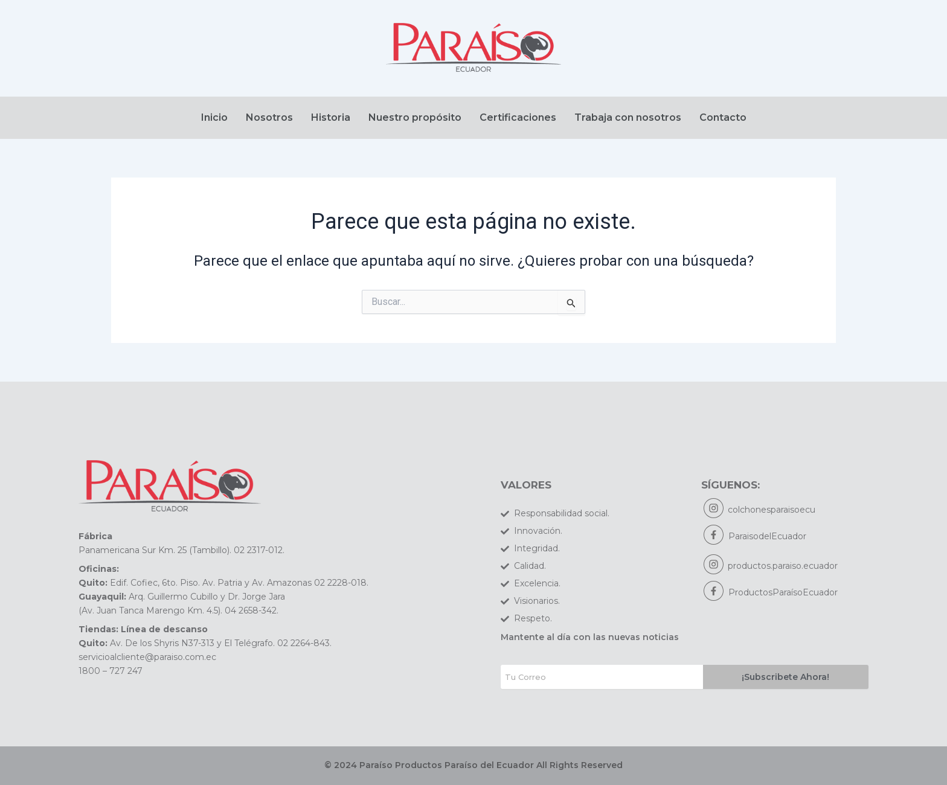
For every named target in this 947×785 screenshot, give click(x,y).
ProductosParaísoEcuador (783, 593)
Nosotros (269, 117)
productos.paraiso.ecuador (783, 566)
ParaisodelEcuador (767, 536)
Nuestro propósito (414, 117)
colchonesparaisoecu (772, 510)
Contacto (722, 117)
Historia (330, 117)
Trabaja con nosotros (627, 117)
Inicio (214, 117)
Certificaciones (518, 117)
